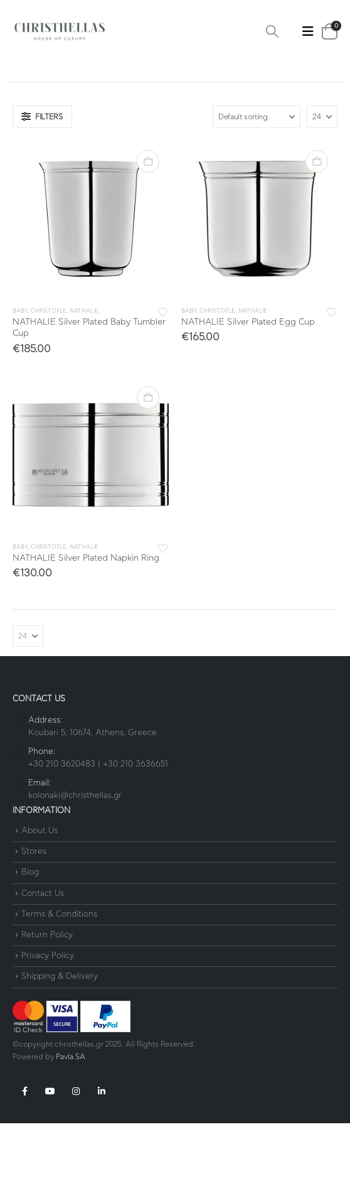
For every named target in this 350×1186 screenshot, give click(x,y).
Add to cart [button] (148, 161)
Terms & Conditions (59, 914)
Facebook (24, 1091)
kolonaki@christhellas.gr (75, 796)
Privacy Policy (47, 956)
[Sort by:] (256, 116)
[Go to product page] (91, 219)
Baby (20, 311)
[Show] (322, 116)
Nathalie (84, 311)
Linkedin (101, 1091)
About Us (39, 831)
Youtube (50, 1091)
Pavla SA (70, 1057)
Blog (30, 873)
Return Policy (47, 935)
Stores (33, 852)
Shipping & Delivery (59, 977)
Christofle (48, 311)
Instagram (76, 1091)
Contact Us (42, 894)
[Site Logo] (60, 32)
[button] (272, 31)
